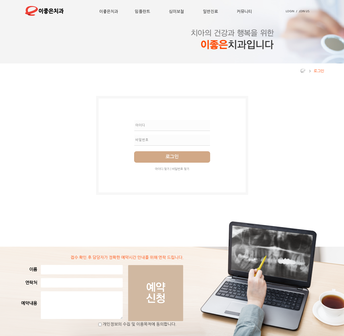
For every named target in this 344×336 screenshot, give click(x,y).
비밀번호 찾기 (180, 169)
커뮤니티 (244, 11)
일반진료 (210, 11)
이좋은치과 (108, 11)
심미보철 (176, 11)
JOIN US (304, 11)
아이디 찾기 (162, 169)
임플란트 (142, 11)
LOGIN (290, 11)
